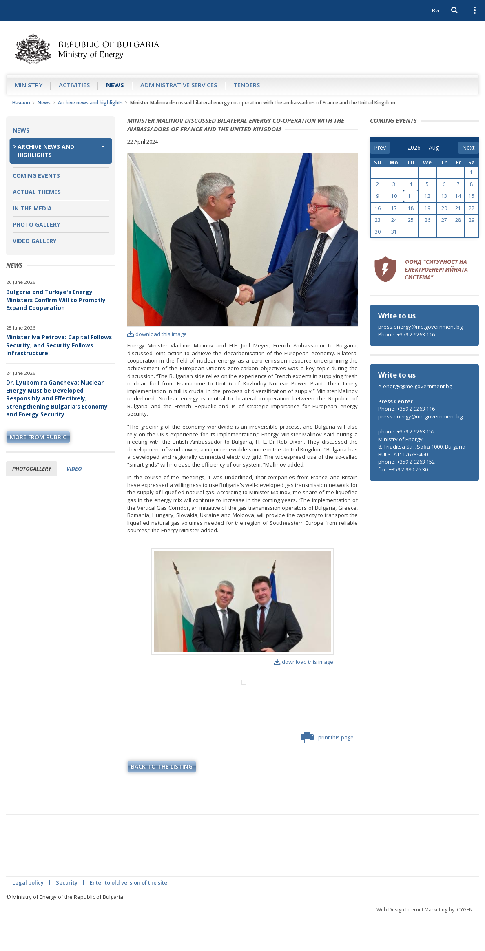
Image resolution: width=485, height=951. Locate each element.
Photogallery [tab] (31, 468)
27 (444, 220)
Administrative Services (178, 85)
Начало (21, 102)
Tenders (246, 85)
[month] (434, 148)
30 (378, 231)
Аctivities (74, 85)
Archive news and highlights (90, 102)
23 (378, 220)
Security (67, 916)
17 (394, 208)
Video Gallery (34, 241)
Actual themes (37, 192)
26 (427, 220)
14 (458, 195)
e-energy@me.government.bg (415, 386)
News (115, 85)
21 (458, 208)
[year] (414, 148)
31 (394, 231)
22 (471, 208)
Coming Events (36, 175)
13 (444, 195)
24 (394, 220)
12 (427, 195)
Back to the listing (162, 800)
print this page (327, 771)
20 (444, 208)
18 (411, 208)
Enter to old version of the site (128, 916)
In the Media (32, 208)
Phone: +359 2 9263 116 (406, 334)
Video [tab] (74, 468)
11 (411, 195)
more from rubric (38, 437)
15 (471, 195)
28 (458, 220)
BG (435, 10)
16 (378, 208)
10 (394, 195)
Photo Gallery (36, 224)
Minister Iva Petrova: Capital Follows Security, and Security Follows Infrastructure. (59, 345)
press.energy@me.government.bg (420, 326)
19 (427, 208)
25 (411, 220)
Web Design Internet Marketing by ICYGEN (424, 943)
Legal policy (28, 916)
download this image (157, 334)
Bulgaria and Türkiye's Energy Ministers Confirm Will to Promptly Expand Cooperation (56, 300)
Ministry (28, 85)
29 (471, 220)
